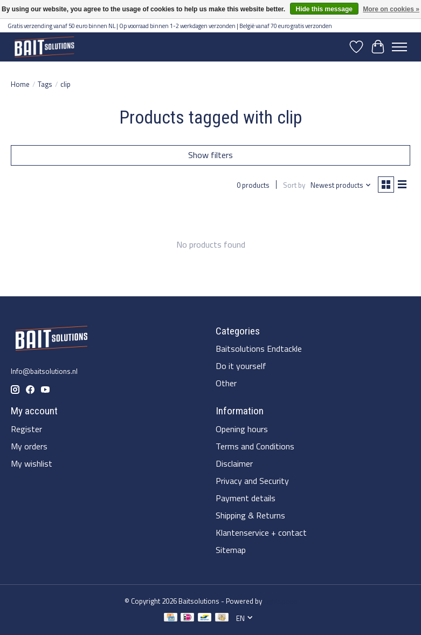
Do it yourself (241, 365)
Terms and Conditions (255, 446)
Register (26, 428)
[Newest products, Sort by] (340, 185)
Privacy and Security (252, 480)
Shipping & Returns (250, 515)
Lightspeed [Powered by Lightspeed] (280, 601)
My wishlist (31, 463)
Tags (45, 84)
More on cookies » (391, 9)
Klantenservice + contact (261, 532)
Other (226, 383)
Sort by (294, 185)
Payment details (245, 497)
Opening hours (242, 428)
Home (20, 84)
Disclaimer (234, 463)
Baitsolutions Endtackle (259, 348)
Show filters (210, 154)
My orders (29, 446)
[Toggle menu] (399, 47)
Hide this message (324, 9)
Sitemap (231, 549)
